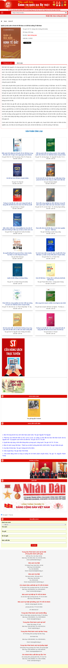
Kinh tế (10, 21)
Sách (5, 21)
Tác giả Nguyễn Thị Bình (34, 418)
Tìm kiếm (34, 545)
